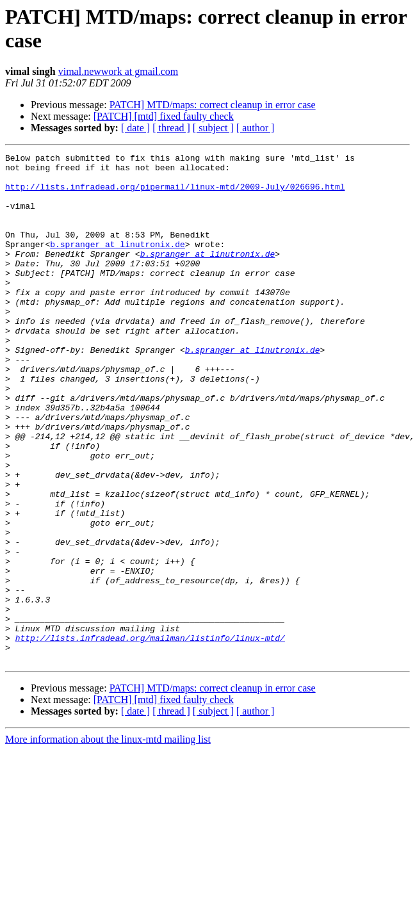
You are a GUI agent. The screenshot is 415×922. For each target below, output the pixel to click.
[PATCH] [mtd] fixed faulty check (164, 116)
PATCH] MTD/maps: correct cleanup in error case (213, 104)
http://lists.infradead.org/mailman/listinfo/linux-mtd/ (150, 735)
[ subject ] (213, 127)
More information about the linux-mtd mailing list (108, 841)
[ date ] (135, 127)
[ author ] (255, 127)
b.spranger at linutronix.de (117, 263)
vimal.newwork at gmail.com (118, 71)
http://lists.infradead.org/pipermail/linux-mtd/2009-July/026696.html (175, 194)
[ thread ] (171, 127)
